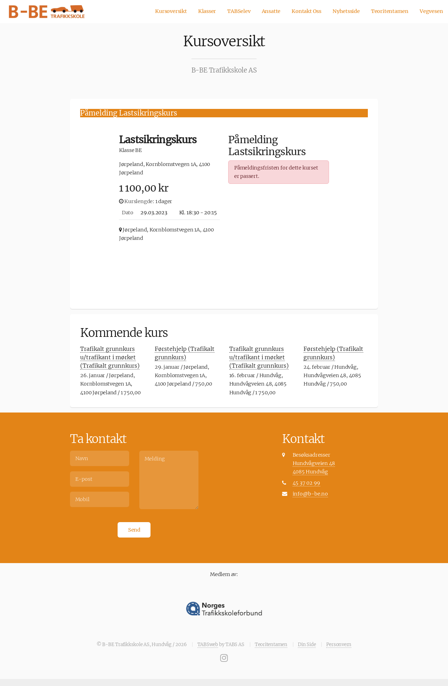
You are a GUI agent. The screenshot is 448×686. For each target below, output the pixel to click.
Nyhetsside (346, 11)
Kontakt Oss (306, 11)
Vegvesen (431, 11)
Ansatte (271, 11)
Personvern (338, 644)
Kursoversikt (171, 11)
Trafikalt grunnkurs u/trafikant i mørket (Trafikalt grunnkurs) (110, 357)
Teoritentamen (389, 11)
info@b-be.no (310, 494)
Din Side (307, 644)
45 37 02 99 (307, 483)
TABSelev (238, 11)
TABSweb (207, 644)
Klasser (207, 11)
